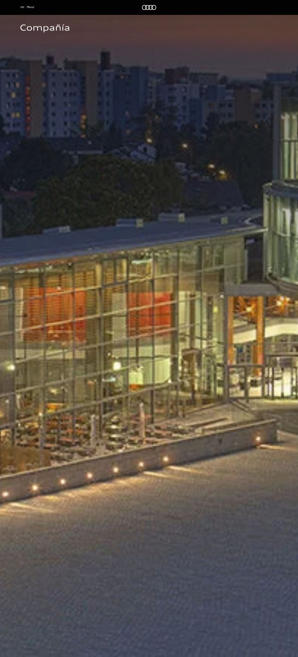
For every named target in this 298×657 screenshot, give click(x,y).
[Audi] (149, 7)
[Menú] (27, 7)
